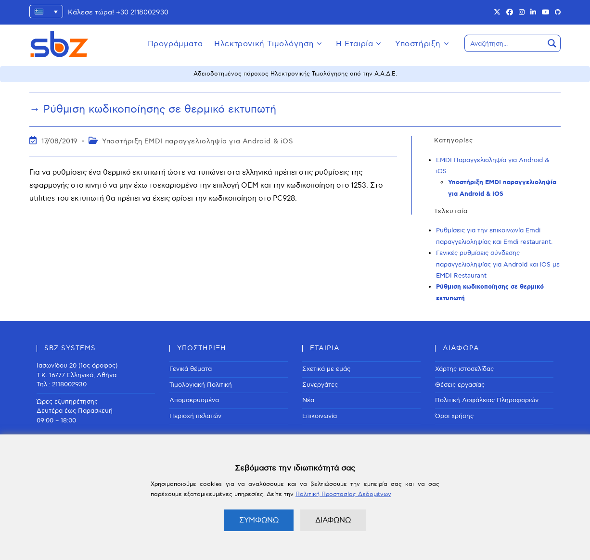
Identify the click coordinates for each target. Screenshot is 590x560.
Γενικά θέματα (190, 369)
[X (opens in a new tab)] (497, 12)
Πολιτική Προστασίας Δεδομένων (343, 494)
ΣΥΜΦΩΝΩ (259, 520)
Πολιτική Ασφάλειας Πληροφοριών (487, 400)
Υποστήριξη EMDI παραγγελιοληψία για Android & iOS (197, 141)
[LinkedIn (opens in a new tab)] (533, 12)
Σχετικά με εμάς (326, 369)
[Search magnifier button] (552, 43)
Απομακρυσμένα (194, 400)
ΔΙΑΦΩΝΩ (333, 520)
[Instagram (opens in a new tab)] (521, 12)
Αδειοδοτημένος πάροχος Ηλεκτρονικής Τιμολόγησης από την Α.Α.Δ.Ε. (295, 73)
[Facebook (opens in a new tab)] (509, 12)
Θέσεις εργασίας (460, 385)
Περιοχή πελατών (195, 416)
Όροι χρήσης (454, 416)
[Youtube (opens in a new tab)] (545, 12)
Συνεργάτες (320, 385)
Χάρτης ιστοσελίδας (464, 369)
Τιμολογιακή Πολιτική (200, 385)
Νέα (308, 400)
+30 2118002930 (142, 12)
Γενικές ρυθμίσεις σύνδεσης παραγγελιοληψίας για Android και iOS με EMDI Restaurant (498, 264)
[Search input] (504, 43)
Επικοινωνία (319, 416)
